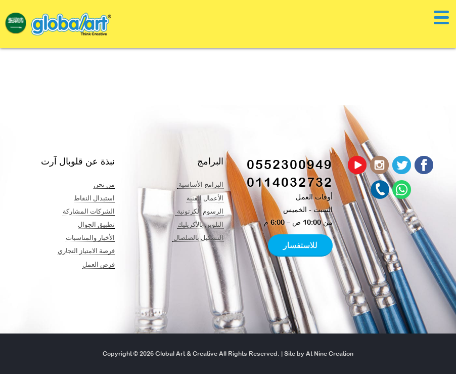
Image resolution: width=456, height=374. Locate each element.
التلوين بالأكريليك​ (200, 224)
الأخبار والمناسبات (90, 237)
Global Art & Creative (186, 353)
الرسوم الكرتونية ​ (199, 211)
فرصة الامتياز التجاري (86, 250)
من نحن (104, 184)
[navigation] (15, 26)
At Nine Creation (329, 353)
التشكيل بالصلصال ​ (197, 237)
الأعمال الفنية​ (205, 198)
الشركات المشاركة (89, 211)
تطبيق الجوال (96, 224)
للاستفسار (300, 245)
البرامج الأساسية (200, 184)
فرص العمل (98, 264)
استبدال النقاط (94, 198)
